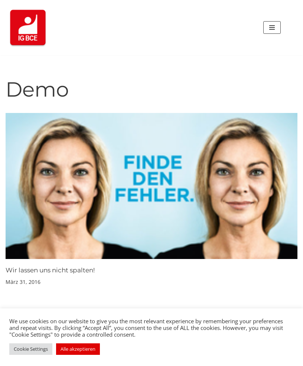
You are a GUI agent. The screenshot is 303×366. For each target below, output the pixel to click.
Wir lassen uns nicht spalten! (50, 270)
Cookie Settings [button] (31, 349)
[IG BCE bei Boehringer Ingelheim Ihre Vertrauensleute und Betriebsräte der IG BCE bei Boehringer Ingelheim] (28, 27)
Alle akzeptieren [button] (78, 349)
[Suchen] (289, 27)
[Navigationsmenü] (272, 27)
